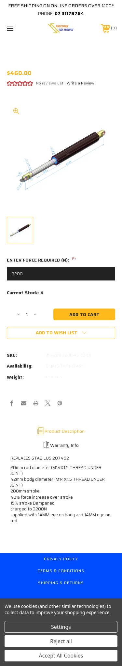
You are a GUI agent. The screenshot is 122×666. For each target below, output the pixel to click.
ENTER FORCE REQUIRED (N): (41, 260)
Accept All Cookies (61, 655)
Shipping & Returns (61, 583)
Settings (61, 626)
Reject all (61, 641)
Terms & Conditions (61, 571)
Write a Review (80, 83)
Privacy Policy (61, 559)
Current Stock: (25, 293)
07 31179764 (69, 13)
